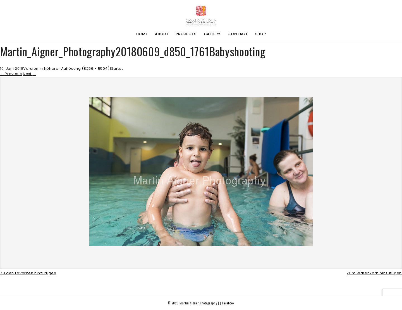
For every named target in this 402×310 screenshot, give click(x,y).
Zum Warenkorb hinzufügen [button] (374, 273)
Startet (116, 68)
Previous (11, 73)
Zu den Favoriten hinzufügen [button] (28, 273)
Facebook (228, 303)
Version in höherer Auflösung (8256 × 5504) (66, 68)
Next (29, 73)
